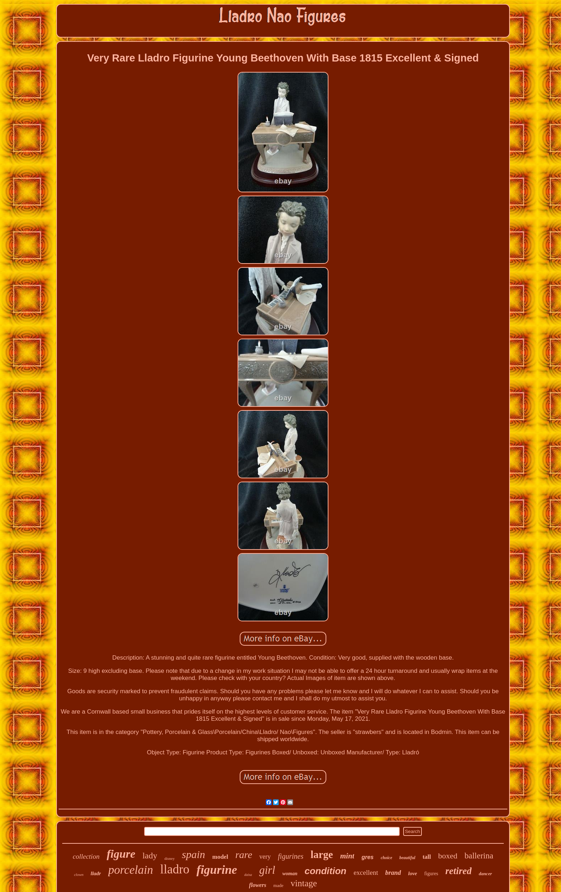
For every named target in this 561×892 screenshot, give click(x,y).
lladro (175, 869)
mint (347, 856)
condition (325, 871)
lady (149, 855)
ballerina (478, 855)
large (322, 854)
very (265, 856)
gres (367, 857)
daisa (248, 875)
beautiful (407, 857)
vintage (304, 883)
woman (289, 873)
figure (121, 853)
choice (386, 857)
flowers (257, 885)
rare (243, 854)
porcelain (130, 869)
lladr (96, 873)
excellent (365, 872)
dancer (485, 873)
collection (86, 856)
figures (431, 873)
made (278, 885)
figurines (290, 856)
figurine (216, 869)
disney (169, 858)
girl (267, 870)
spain (193, 854)
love (412, 873)
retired (458, 871)
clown (78, 874)
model (220, 856)
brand (393, 872)
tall (427, 856)
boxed (448, 855)
